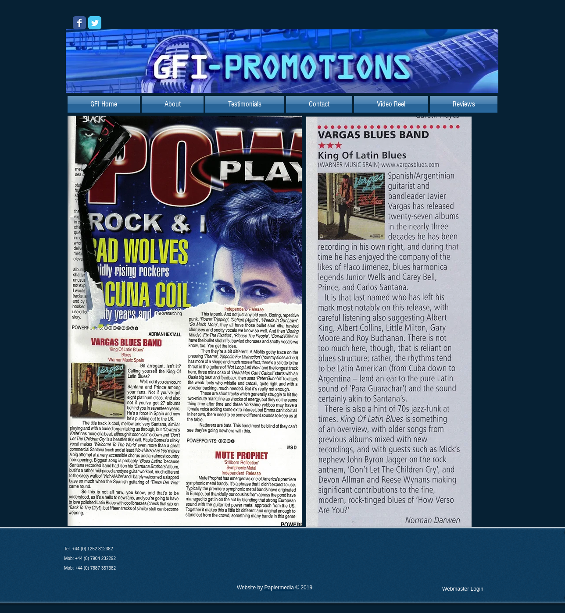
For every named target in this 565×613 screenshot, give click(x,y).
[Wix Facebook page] (79, 22)
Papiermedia (278, 588)
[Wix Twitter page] (94, 22)
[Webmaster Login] (462, 589)
